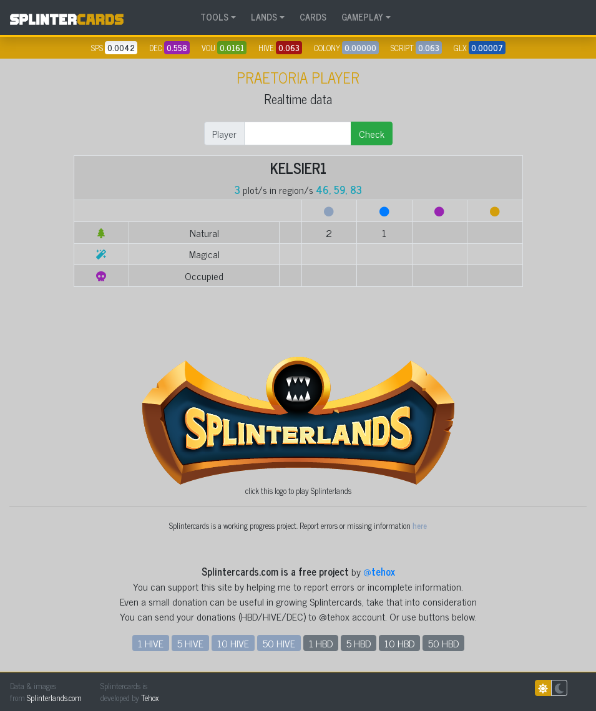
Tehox (150, 697)
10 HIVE (233, 643)
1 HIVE (151, 643)
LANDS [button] (264, 16)
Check (371, 133)
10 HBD (399, 643)
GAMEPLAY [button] (362, 16)
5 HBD (358, 643)
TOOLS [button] (214, 16)
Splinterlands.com (54, 697)
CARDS (313, 16)
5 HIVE (190, 643)
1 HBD (321, 643)
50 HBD (443, 643)
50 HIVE (279, 643)
